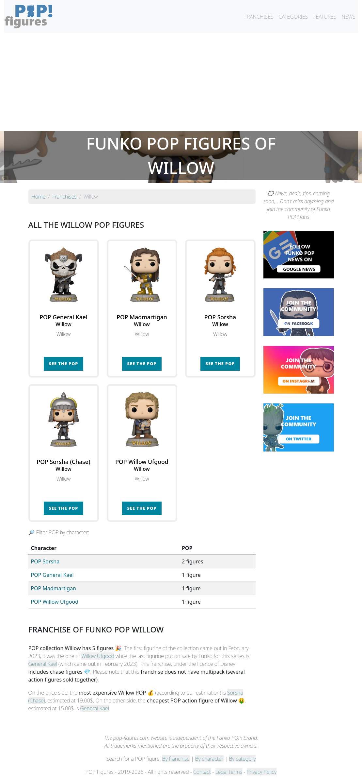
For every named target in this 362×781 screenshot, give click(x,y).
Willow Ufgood (97, 656)
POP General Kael (52, 574)
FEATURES (324, 16)
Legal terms (228, 771)
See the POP (63, 363)
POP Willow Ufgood (55, 601)
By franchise (176, 758)
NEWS (348, 16)
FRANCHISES (258, 16)
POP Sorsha (45, 561)
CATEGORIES (293, 16)
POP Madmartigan (53, 588)
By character (209, 758)
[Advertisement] (181, 82)
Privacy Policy (262, 771)
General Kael (42, 663)
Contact (202, 771)
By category (242, 758)
